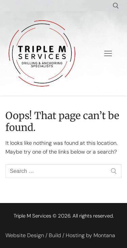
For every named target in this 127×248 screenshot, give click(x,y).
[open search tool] (116, 6)
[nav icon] (108, 53)
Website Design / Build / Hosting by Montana (60, 235)
